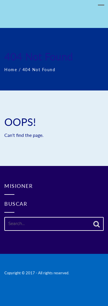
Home (10, 69)
